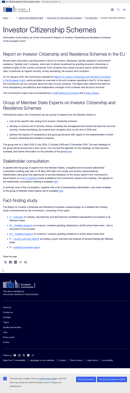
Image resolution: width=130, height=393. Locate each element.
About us (7, 307)
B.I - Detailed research (20, 225)
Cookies (62, 360)
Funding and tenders (12, 327)
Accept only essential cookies (112, 379)
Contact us (8, 312)
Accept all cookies (86, 379)
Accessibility (107, 360)
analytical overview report (26, 247)
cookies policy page (47, 379)
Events (6, 341)
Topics (6, 322)
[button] (5, 262)
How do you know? (51, 2)
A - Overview (16, 216)
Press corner (8, 337)
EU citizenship (17, 18)
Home (5, 18)
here (69, 151)
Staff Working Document (66, 92)
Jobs (5, 332)
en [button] (112, 9)
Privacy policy (76, 360)
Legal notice (92, 360)
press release (92, 92)
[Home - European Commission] (18, 8)
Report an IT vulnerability (14, 360)
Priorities (7, 317)
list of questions (30, 177)
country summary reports (26, 238)
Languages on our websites (42, 360)
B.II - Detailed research (21, 233)
